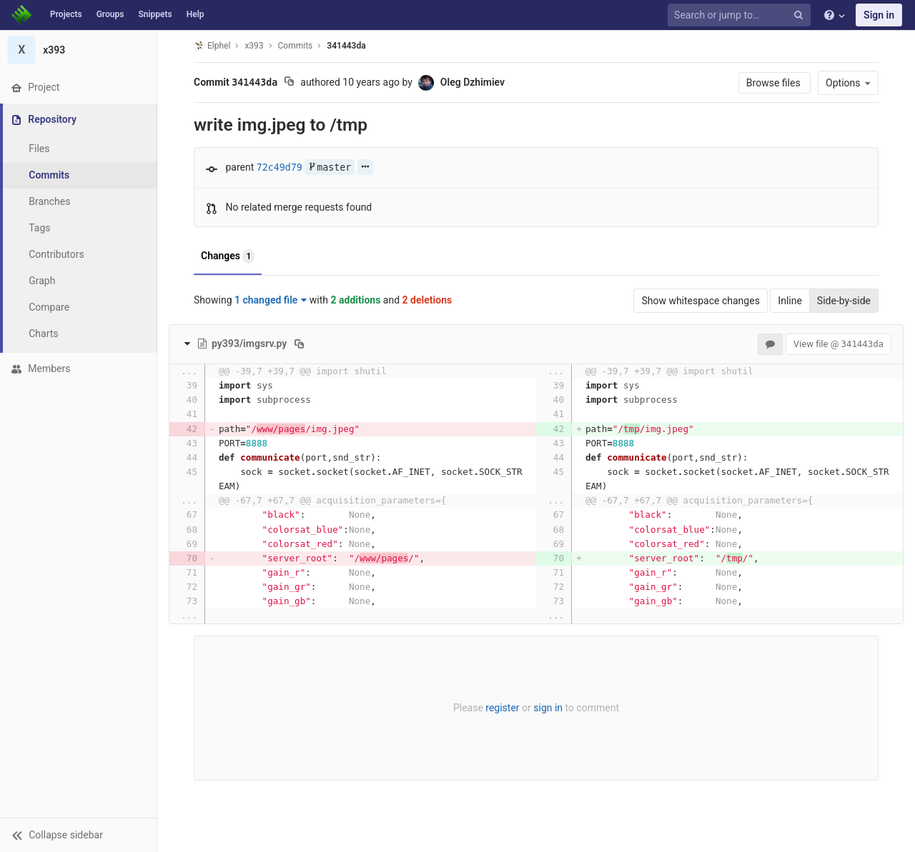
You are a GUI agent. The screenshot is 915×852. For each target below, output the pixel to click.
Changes (227, 256)
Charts (43, 333)
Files (39, 148)
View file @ (838, 344)
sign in (548, 707)
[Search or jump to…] (741, 15)
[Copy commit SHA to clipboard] (289, 83)
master (329, 167)
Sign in (879, 15)
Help (195, 14)
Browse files (774, 83)
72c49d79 (279, 167)
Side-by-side (844, 300)
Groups (110, 14)
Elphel (212, 45)
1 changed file (270, 300)
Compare (49, 307)
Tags (39, 228)
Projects (66, 14)
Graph (42, 280)
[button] (78, 835)
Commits (49, 175)
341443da (346, 46)
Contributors (56, 254)
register (502, 707)
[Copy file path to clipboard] (299, 343)
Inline (790, 300)
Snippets (155, 14)
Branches (49, 201)
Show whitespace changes (700, 300)
